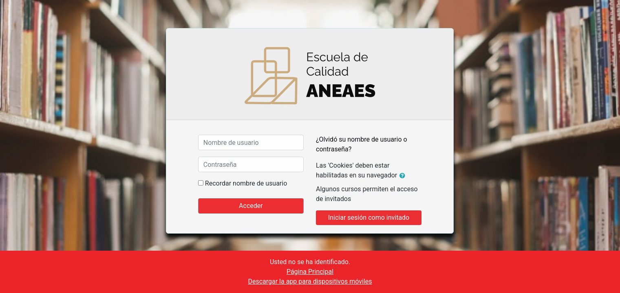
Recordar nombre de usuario (246, 183)
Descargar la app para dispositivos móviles (310, 281)
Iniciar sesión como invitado (368, 217)
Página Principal (310, 272)
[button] (404, 176)
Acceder (251, 206)
